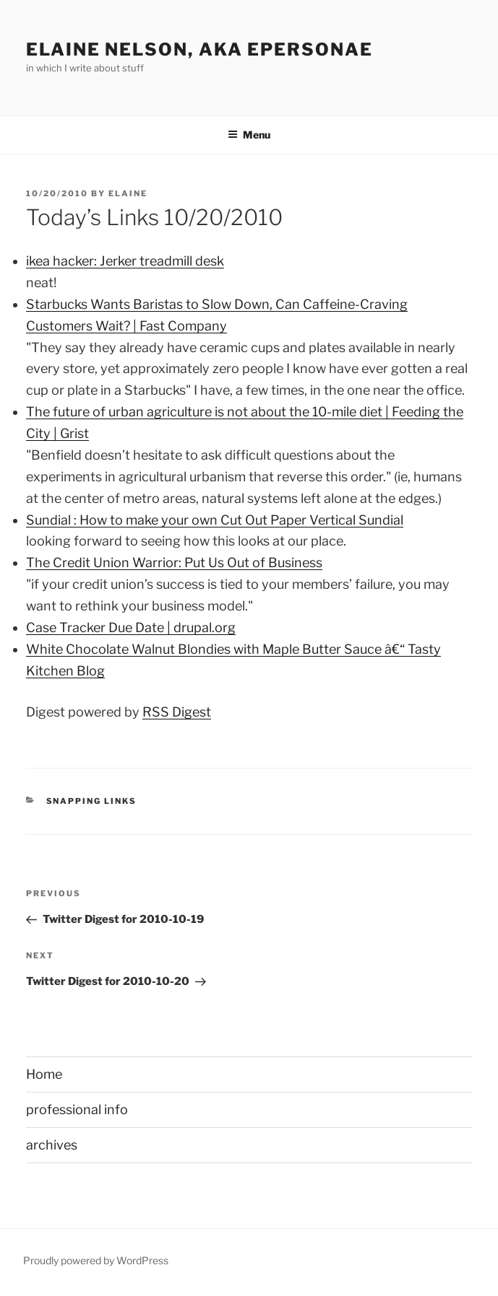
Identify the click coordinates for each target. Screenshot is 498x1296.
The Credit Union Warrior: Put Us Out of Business (174, 562)
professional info (77, 1109)
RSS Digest (176, 711)
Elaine (127, 193)
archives (51, 1144)
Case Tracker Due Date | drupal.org (131, 627)
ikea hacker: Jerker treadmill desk (125, 260)
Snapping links (91, 801)
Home (44, 1074)
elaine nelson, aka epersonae (199, 49)
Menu (249, 134)
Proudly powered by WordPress (95, 1260)
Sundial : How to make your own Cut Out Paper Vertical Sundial (214, 519)
